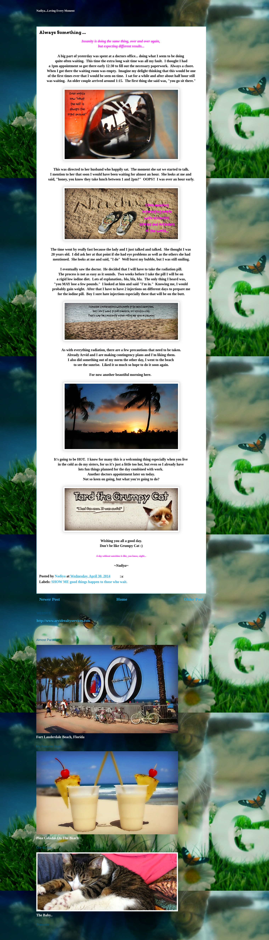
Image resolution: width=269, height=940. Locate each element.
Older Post (193, 599)
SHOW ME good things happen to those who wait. (89, 582)
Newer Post (49, 599)
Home (121, 599)
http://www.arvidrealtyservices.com (63, 621)
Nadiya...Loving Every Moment (55, 10)
